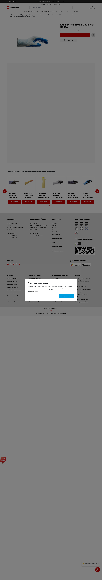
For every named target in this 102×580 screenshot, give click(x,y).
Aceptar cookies (66, 296)
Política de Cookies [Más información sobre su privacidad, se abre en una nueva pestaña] (35, 291)
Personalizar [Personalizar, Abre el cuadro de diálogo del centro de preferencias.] (34, 296)
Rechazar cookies (50, 296)
